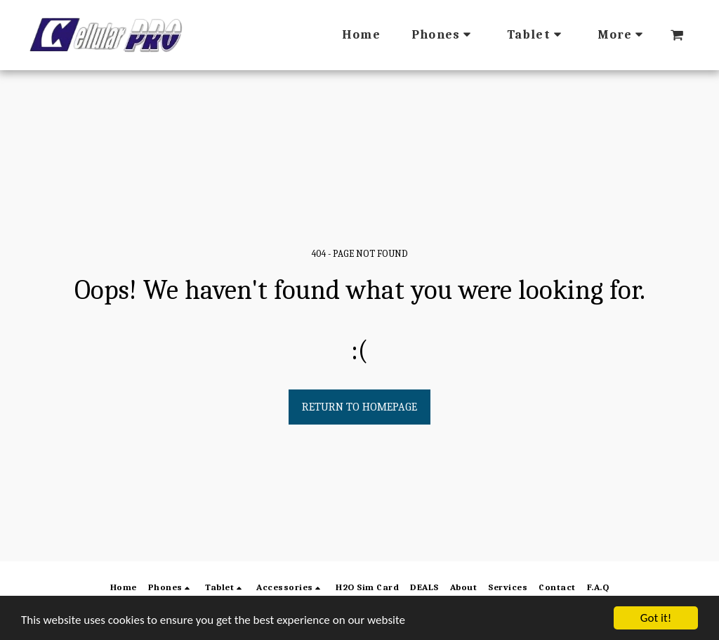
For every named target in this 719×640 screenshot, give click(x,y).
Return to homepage (359, 407)
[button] (677, 35)
